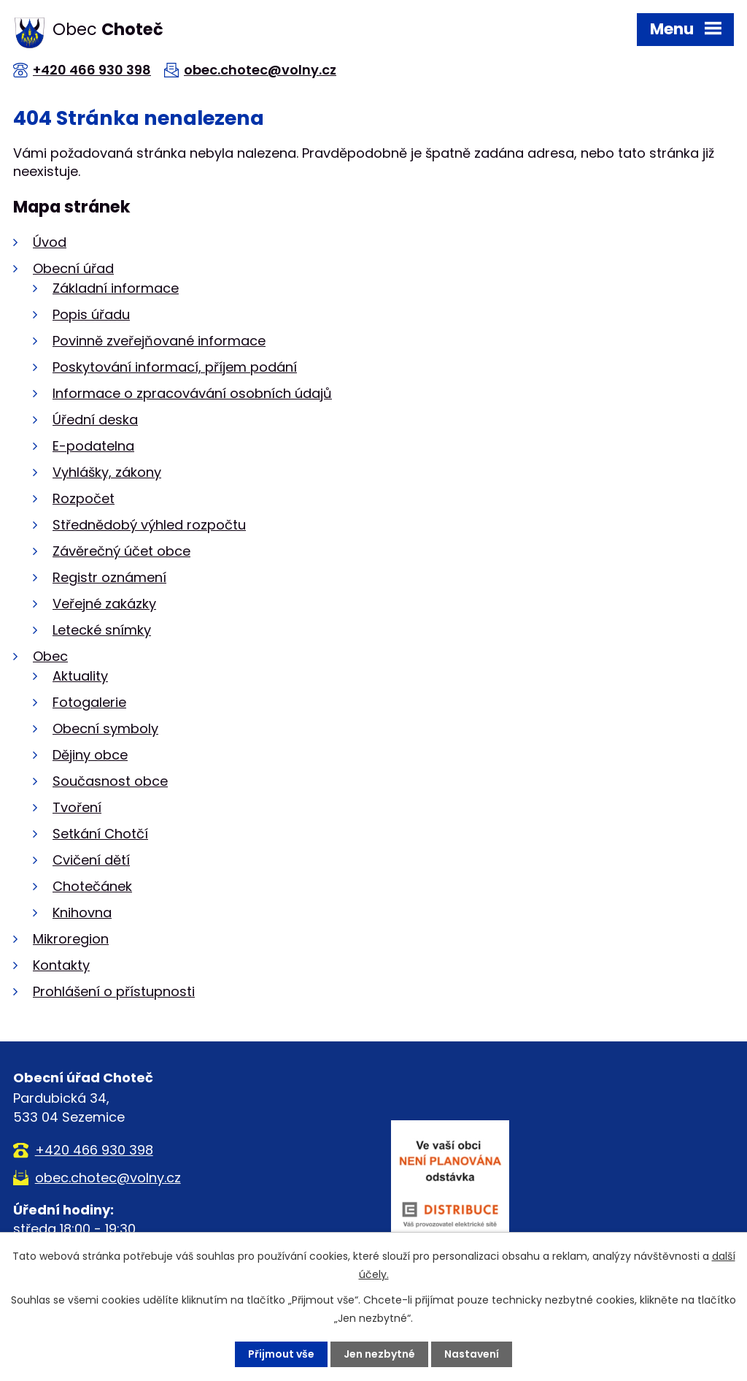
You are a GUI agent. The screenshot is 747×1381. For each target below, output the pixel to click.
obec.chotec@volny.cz (260, 70)
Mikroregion (71, 939)
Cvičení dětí (91, 860)
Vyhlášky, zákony (107, 472)
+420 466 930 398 (92, 70)
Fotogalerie (89, 702)
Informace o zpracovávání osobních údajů (192, 393)
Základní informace (116, 288)
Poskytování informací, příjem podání (175, 367)
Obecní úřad (73, 268)
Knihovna (82, 912)
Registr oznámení (109, 577)
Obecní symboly (105, 728)
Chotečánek (92, 886)
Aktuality (80, 676)
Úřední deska (95, 419)
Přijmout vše (281, 1354)
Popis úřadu (91, 314)
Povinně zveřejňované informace (159, 341)
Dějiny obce (90, 755)
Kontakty (61, 965)
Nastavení (471, 1354)
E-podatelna (93, 446)
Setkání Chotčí (100, 834)
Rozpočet (84, 498)
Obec (50, 656)
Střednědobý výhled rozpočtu (149, 525)
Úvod (49, 242)
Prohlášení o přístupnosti (114, 991)
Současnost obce (110, 781)
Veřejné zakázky (104, 603)
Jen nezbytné (379, 1354)
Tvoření (77, 807)
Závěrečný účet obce (121, 551)
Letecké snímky (102, 630)
